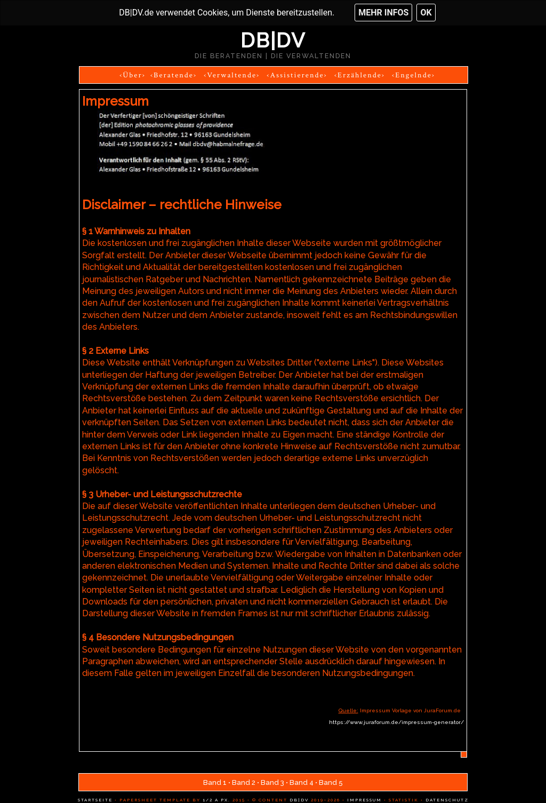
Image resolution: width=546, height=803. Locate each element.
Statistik (403, 799)
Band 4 (302, 782)
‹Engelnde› (413, 75)
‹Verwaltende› (232, 75)
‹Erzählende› (359, 75)
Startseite (95, 799)
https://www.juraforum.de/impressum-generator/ (396, 722)
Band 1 (215, 782)
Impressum (363, 799)
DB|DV (273, 40)
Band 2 (243, 782)
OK (425, 12)
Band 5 (331, 782)
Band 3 (272, 782)
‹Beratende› (173, 75)
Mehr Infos (383, 12)
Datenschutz (446, 799)
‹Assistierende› (297, 75)
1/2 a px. (216, 799)
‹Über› (132, 75)
